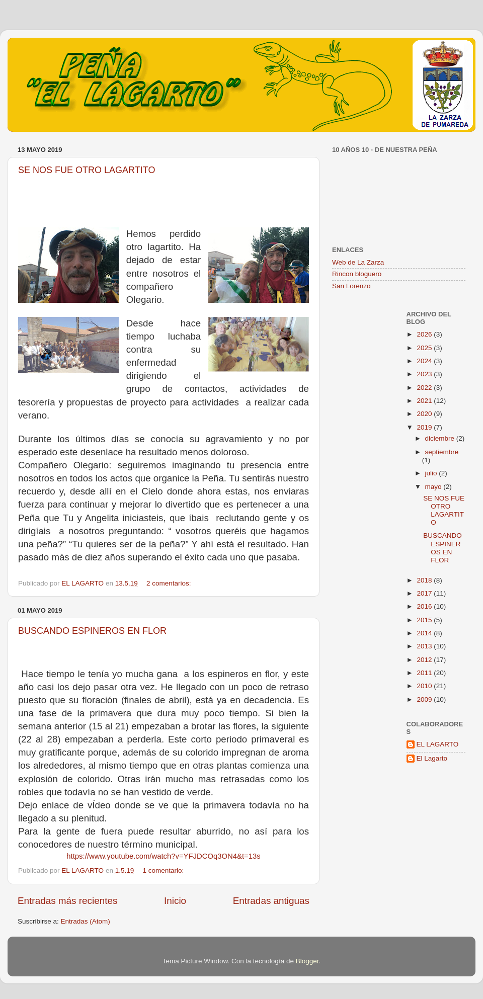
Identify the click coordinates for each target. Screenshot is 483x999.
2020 (425, 414)
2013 (425, 646)
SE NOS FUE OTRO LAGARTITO (86, 170)
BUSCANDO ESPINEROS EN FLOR (92, 631)
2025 (425, 348)
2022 (425, 387)
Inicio (175, 900)
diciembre (440, 438)
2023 (425, 374)
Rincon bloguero (356, 274)
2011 (425, 673)
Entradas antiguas (271, 900)
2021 (425, 400)
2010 (425, 686)
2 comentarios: (169, 583)
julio (432, 473)
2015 (425, 620)
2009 (425, 699)
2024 (425, 361)
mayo (434, 486)
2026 (425, 334)
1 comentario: (164, 870)
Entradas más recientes (67, 900)
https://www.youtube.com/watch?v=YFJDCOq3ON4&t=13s (163, 856)
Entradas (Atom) (85, 921)
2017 (425, 593)
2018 (425, 580)
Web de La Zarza (358, 262)
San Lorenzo (351, 286)
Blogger (307, 961)
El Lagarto (432, 758)
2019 (425, 427)
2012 (425, 659)
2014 (425, 633)
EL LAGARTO (438, 744)
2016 (425, 606)
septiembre (442, 452)
